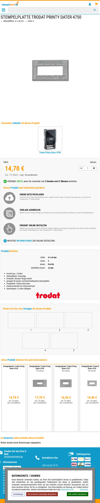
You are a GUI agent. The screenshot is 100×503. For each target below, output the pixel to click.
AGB (5, 488)
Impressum (84, 489)
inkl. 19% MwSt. (14, 401)
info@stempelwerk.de (13, 456)
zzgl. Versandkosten (29, 175)
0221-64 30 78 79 (50, 465)
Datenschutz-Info (67, 489)
